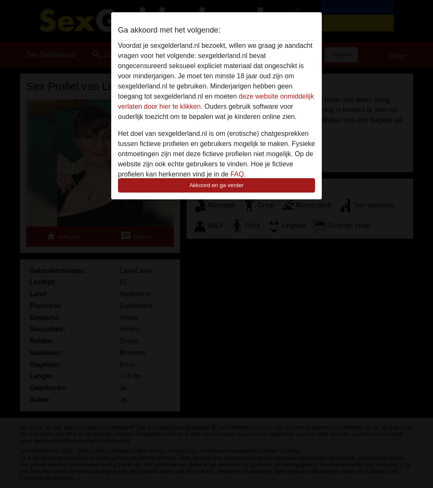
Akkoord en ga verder (216, 185)
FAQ (237, 174)
